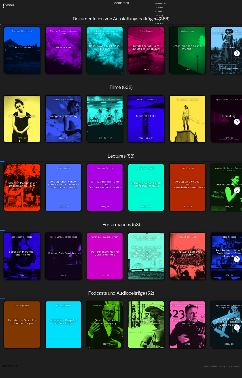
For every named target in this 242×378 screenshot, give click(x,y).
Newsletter (161, 3)
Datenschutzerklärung (214, 366)
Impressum (234, 366)
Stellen (159, 7)
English (159, 23)
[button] (237, 53)
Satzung (159, 15)
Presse (158, 11)
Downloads (160, 19)
